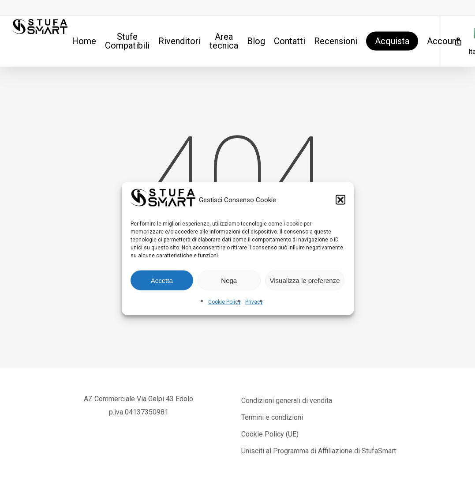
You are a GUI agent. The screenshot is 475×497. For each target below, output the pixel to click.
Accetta (162, 280)
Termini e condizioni (272, 417)
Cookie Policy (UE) (270, 434)
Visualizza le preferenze (305, 280)
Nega (229, 280)
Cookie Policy (224, 302)
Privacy (254, 302)
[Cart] (457, 41)
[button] (340, 200)
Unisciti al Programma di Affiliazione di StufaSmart (318, 451)
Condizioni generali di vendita (286, 400)
